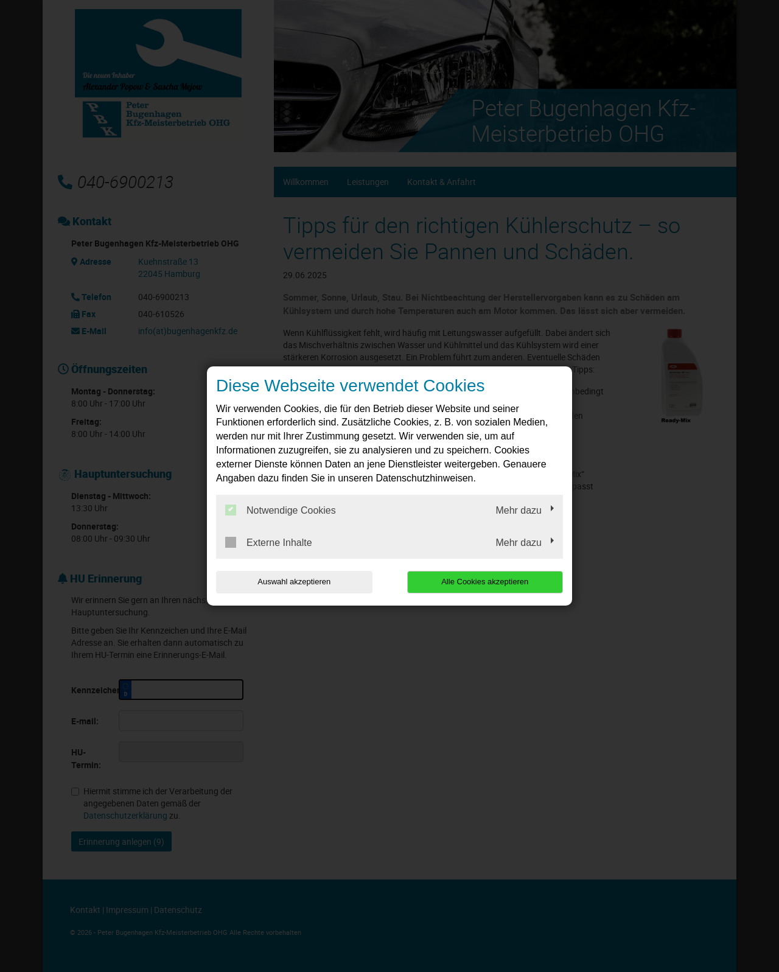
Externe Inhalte (268, 542)
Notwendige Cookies (280, 510)
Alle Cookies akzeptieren (484, 581)
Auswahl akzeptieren (293, 581)
